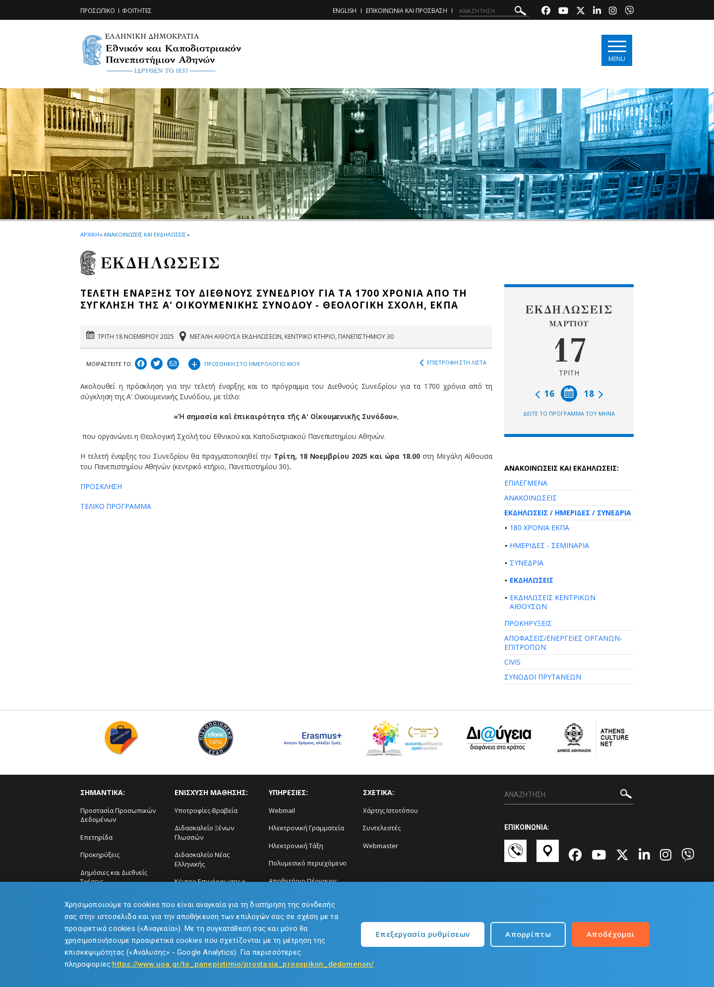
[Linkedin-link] (597, 11)
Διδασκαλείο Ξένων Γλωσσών (204, 832)
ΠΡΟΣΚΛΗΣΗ (101, 486)
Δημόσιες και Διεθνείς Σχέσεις (113, 877)
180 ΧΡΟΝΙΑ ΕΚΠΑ (539, 527)
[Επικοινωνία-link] (515, 855)
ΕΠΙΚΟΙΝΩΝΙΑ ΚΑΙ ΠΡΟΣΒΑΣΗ (406, 10)
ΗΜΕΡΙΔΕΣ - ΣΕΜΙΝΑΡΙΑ (549, 545)
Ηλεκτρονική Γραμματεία (306, 827)
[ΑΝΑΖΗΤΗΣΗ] (494, 10)
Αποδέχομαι (611, 934)
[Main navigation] (616, 50)
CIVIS (512, 662)
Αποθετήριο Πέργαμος (303, 880)
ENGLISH (345, 10)
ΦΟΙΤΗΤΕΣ (137, 10)
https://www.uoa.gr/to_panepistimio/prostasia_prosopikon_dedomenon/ (243, 964)
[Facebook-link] (545, 11)
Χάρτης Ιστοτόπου (390, 810)
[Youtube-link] (563, 11)
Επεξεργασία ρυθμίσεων (423, 934)
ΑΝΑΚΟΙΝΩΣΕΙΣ (530, 497)
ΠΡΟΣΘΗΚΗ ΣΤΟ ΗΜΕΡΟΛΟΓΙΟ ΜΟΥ (244, 362)
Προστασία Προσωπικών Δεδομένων (118, 815)
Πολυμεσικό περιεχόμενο (308, 863)
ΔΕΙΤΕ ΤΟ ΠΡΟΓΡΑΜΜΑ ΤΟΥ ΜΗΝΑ (569, 413)
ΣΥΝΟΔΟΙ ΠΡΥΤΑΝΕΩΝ (542, 676)
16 (544, 393)
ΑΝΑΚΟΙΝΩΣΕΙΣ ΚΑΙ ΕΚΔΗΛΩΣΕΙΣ (144, 234)
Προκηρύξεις (99, 854)
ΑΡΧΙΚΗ (89, 234)
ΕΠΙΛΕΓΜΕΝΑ (525, 483)
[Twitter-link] (580, 11)
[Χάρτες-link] (547, 855)
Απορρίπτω (528, 934)
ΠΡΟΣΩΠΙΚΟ (97, 10)
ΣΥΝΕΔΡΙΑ (526, 562)
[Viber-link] (629, 11)
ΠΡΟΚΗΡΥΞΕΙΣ (528, 623)
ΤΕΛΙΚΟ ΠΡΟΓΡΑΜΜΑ (115, 506)
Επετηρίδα (96, 837)
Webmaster (380, 845)
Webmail (282, 810)
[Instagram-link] (613, 11)
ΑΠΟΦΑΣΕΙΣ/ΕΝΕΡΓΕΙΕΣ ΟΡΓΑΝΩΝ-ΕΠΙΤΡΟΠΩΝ (563, 642)
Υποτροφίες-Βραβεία (206, 810)
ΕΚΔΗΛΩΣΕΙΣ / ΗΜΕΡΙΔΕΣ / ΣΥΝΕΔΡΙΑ (567, 512)
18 (593, 393)
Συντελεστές (382, 827)
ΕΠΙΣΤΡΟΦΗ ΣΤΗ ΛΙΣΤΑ (452, 363)
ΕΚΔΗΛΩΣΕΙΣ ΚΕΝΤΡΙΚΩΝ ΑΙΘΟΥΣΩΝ (552, 602)
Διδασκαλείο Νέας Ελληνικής (202, 859)
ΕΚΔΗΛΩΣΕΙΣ (531, 580)
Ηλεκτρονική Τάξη (296, 845)
